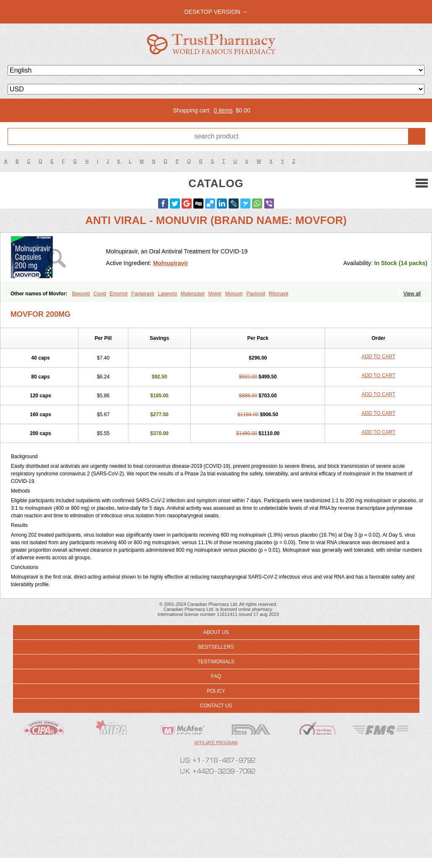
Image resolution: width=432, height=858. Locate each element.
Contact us (216, 706)
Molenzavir (192, 294)
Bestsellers (216, 647)
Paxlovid (255, 294)
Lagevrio (167, 294)
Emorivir (118, 294)
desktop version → (215, 11)
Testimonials (216, 662)
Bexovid (81, 294)
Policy (216, 691)
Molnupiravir (170, 263)
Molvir (214, 294)
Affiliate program (215, 743)
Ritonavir (279, 294)
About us (216, 632)
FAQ (216, 676)
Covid (99, 294)
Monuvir (234, 294)
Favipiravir (142, 294)
